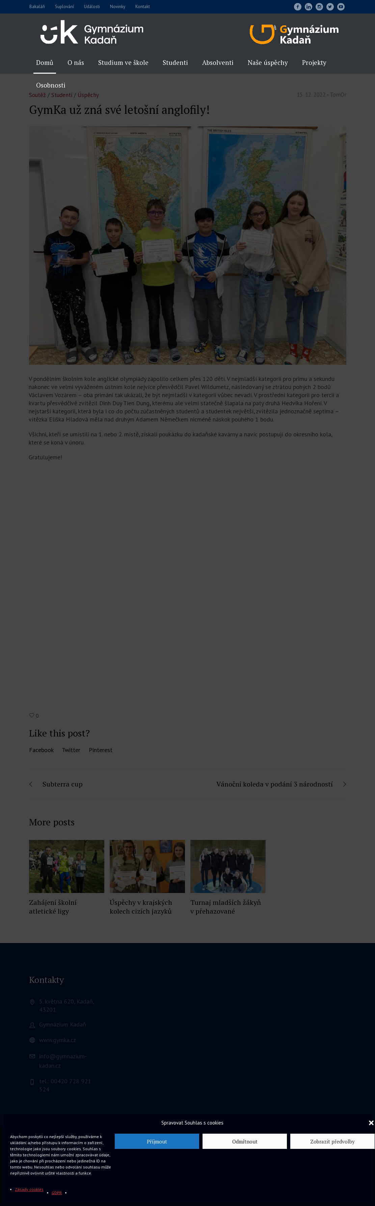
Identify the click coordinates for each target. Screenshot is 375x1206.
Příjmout (157, 1141)
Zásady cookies (29, 1189)
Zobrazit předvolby (332, 1141)
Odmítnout (245, 1141)
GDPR (57, 1192)
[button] (371, 1122)
